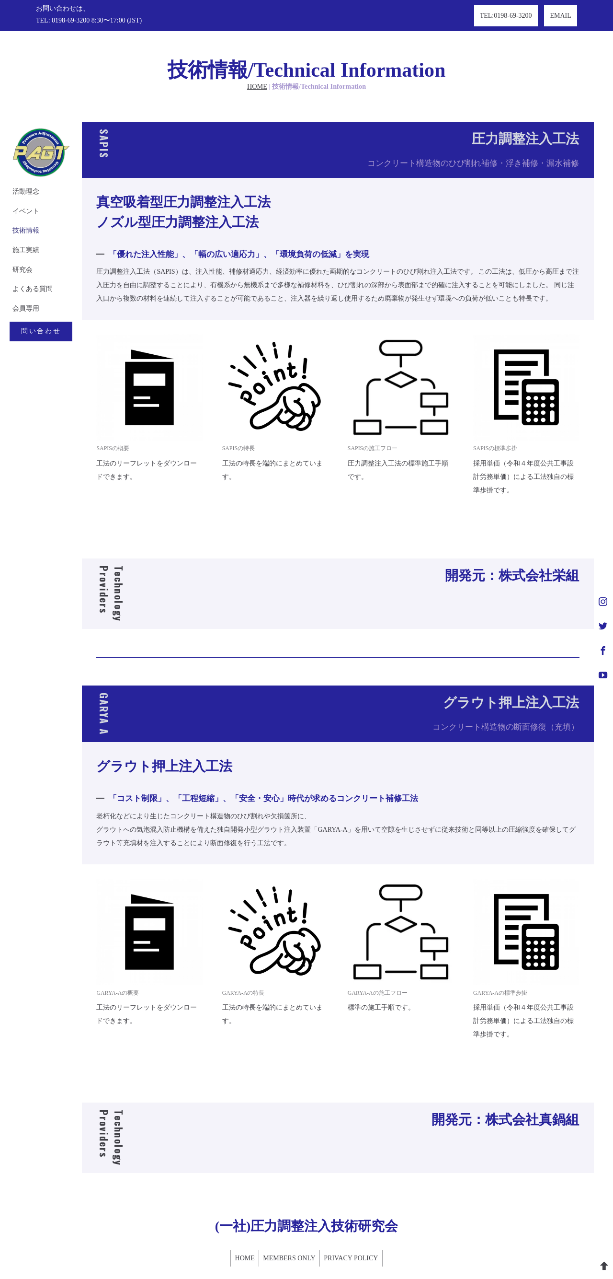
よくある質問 (30, 261)
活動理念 (23, 160)
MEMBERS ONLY (289, 1233)
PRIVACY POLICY (356, 1233)
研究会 (20, 241)
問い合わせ (48, 304)
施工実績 (23, 221)
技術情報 (23, 201)
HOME (257, 55)
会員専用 (23, 281)
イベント (23, 181)
